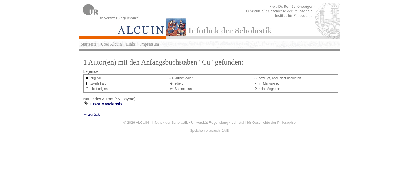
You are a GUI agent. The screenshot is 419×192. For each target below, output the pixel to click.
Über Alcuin (111, 44)
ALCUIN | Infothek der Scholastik (162, 123)
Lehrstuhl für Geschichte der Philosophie (263, 123)
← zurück (91, 114)
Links (131, 44)
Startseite (89, 44)
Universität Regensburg (209, 123)
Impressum (149, 44)
